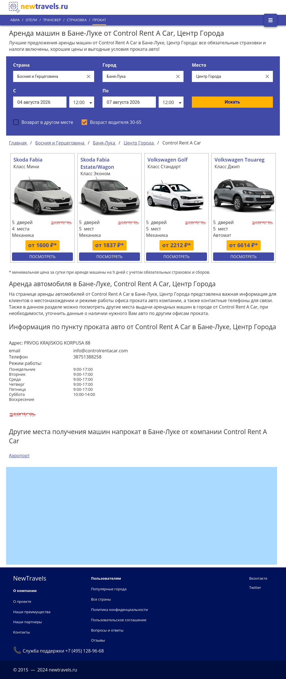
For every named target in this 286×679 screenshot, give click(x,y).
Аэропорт (19, 455)
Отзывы (98, 640)
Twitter (255, 587)
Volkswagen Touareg (239, 159)
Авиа (15, 20)
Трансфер (52, 20)
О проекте (22, 601)
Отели (31, 20)
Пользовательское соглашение (118, 619)
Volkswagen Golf (167, 159)
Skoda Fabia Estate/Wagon (97, 163)
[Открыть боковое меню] (270, 20)
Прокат (99, 20)
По (106, 91)
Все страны (101, 599)
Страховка (77, 20)
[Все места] (227, 76)
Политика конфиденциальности (119, 609)
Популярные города (109, 588)
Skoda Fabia (27, 159)
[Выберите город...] (137, 76)
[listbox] (81, 102)
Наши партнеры (27, 621)
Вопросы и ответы (107, 630)
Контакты (21, 632)
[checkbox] (43, 122)
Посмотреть (42, 256)
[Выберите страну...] (48, 76)
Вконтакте (258, 578)
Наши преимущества (32, 611)
